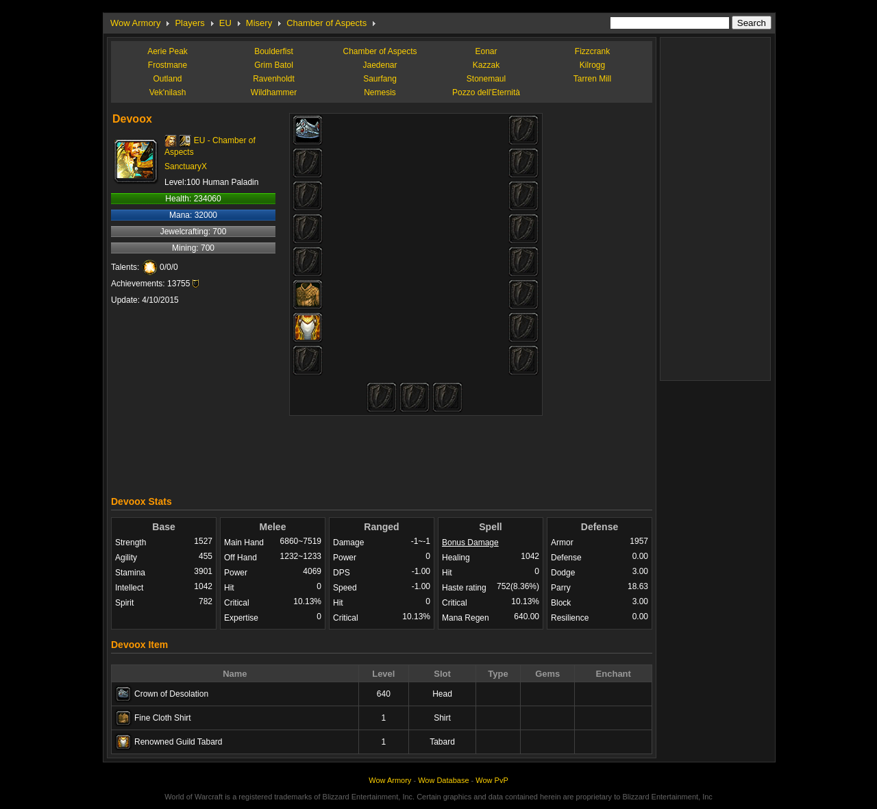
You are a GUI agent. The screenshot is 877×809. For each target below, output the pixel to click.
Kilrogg (592, 65)
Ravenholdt (274, 79)
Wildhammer (274, 92)
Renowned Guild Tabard (178, 742)
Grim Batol (273, 65)
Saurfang (380, 79)
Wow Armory (135, 23)
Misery (259, 23)
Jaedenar (379, 65)
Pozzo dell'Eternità (486, 92)
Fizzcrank (592, 51)
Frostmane (167, 65)
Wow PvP (491, 780)
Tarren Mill (592, 79)
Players (189, 23)
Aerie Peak (167, 51)
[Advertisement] (381, 452)
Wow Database (443, 780)
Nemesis (380, 92)
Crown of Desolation (171, 694)
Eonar (486, 51)
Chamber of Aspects (326, 23)
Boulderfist (273, 51)
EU (225, 23)
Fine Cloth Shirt (162, 718)
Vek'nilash (167, 92)
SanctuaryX (185, 166)
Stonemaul (486, 79)
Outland (167, 79)
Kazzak (486, 65)
